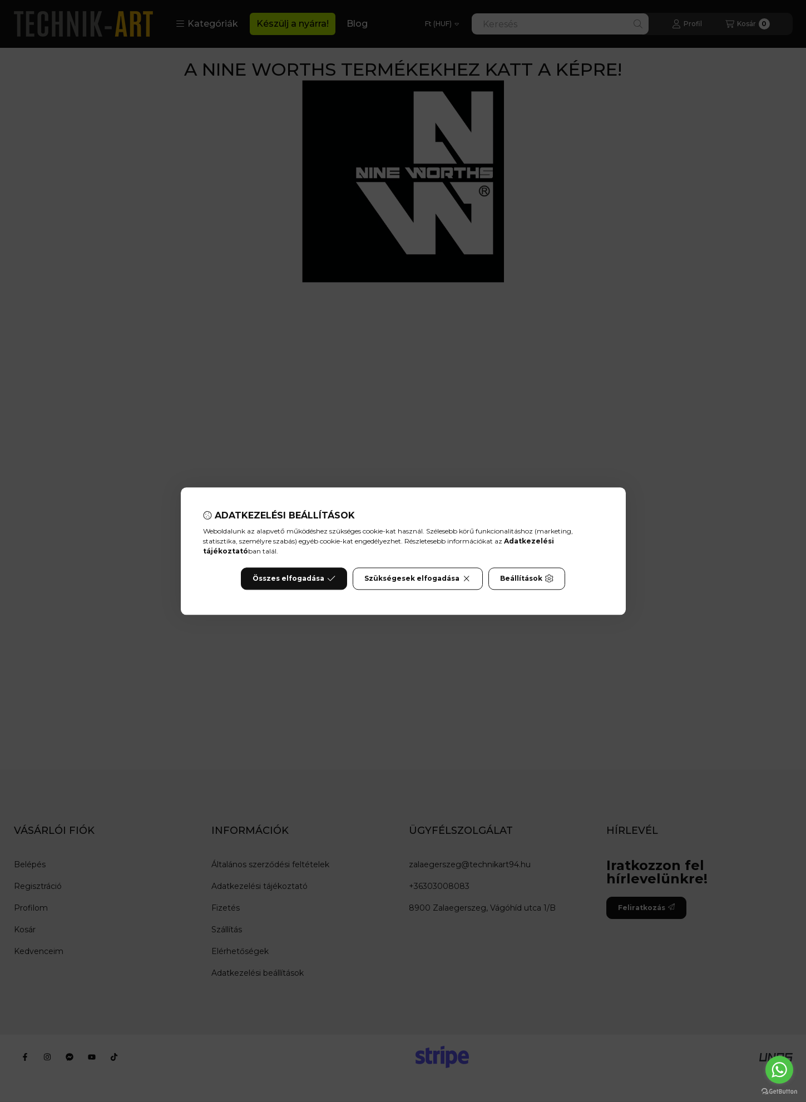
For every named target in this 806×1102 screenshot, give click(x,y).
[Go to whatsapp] (779, 1070)
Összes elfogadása (294, 578)
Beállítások (526, 578)
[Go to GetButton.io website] (779, 1091)
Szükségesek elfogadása (417, 578)
